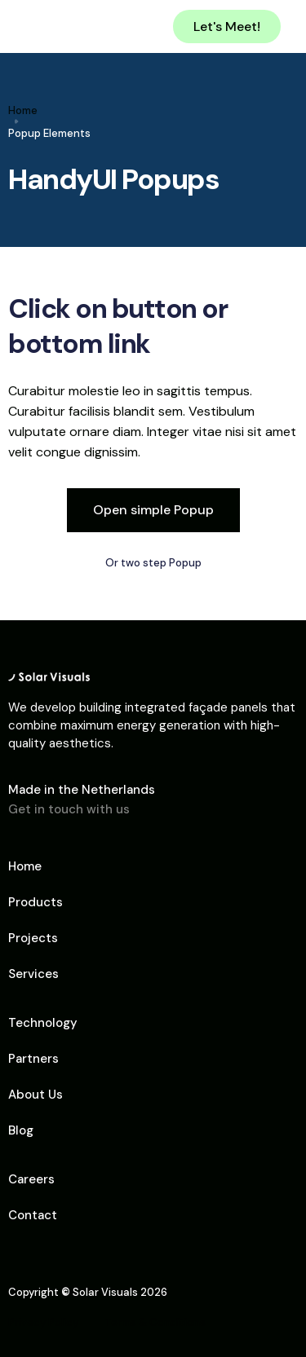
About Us (35, 1094)
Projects (33, 938)
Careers (31, 1179)
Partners (33, 1059)
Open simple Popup (153, 509)
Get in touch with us (69, 809)
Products (35, 902)
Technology (43, 1023)
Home (23, 110)
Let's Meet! (226, 26)
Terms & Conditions (155, 1322)
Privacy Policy (43, 1322)
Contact (32, 1215)
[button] (287, 26)
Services (33, 974)
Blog (20, 1130)
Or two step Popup (153, 563)
